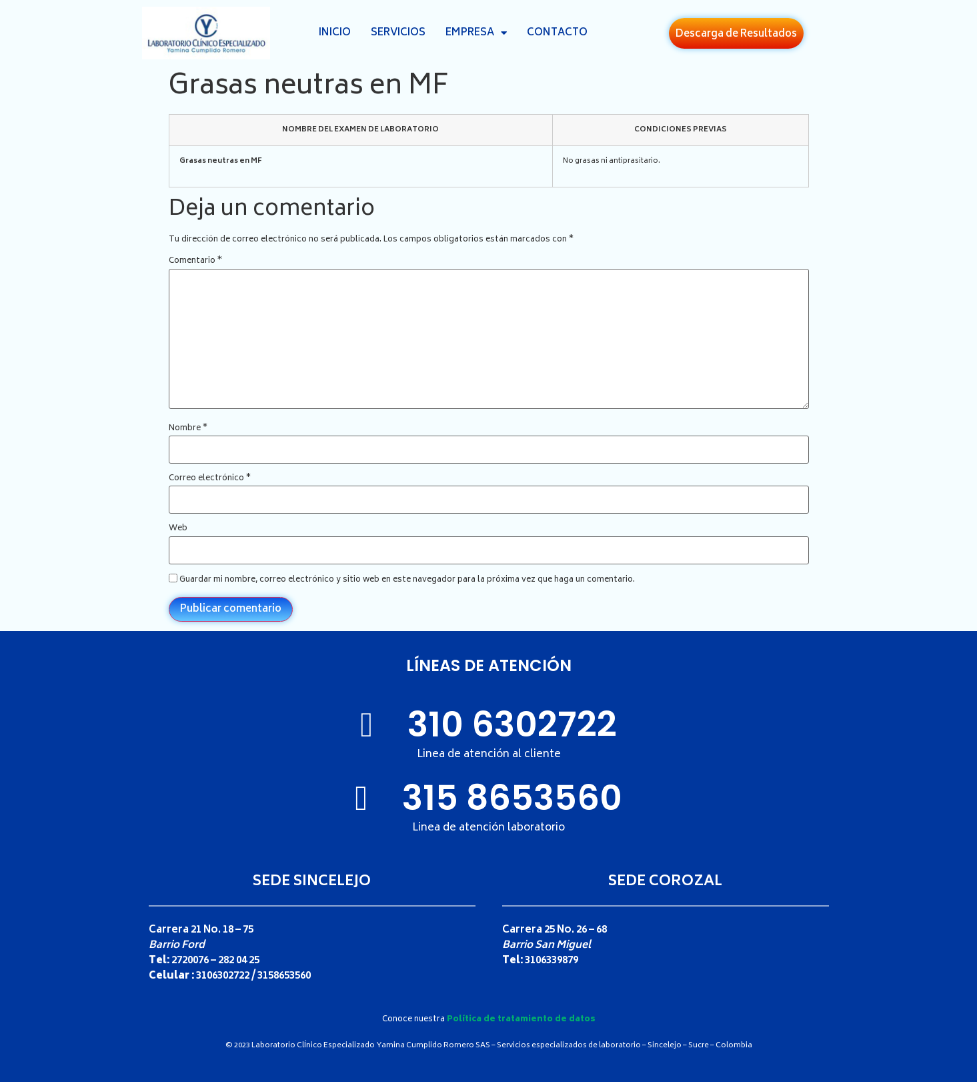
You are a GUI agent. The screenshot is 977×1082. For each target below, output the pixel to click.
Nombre (188, 429)
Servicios (398, 33)
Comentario (195, 261)
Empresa (476, 33)
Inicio (335, 33)
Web (178, 529)
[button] (736, 33)
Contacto (557, 33)
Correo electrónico (210, 479)
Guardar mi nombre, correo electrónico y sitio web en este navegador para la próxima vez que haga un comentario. (407, 580)
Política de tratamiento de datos (521, 1020)
